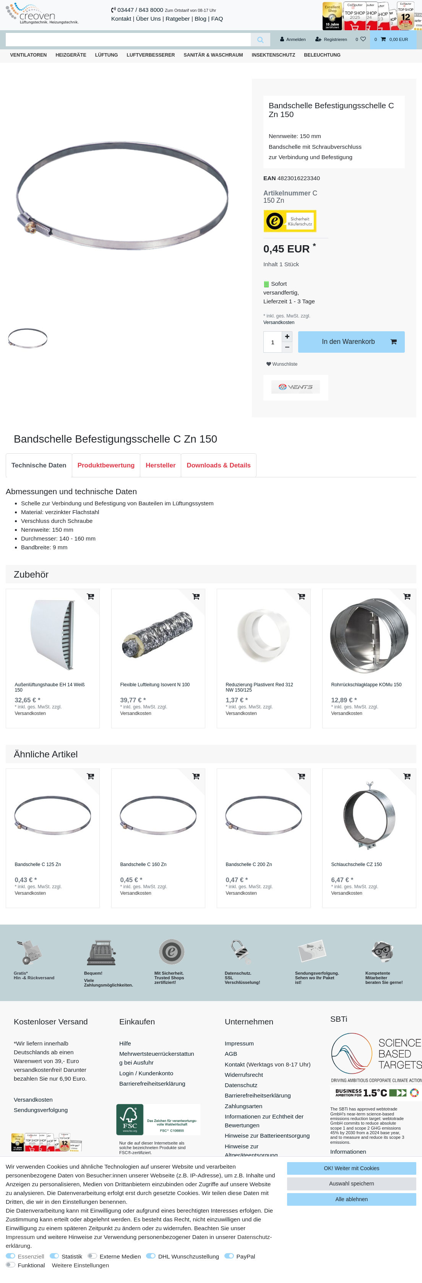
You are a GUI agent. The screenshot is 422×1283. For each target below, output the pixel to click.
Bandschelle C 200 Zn (249, 864)
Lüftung (106, 55)
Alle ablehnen (352, 1199)
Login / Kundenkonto (146, 1073)
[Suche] (260, 39)
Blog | (202, 18)
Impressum (239, 1043)
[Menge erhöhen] (287, 336)
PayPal (246, 1256)
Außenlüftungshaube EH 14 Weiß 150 (49, 687)
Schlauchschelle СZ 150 (356, 864)
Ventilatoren (28, 55)
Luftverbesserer (151, 55)
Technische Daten (39, 465)
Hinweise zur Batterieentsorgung (267, 1135)
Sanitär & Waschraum (213, 55)
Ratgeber (178, 18)
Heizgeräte (70, 55)
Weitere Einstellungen (80, 1265)
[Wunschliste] (360, 39)
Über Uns (148, 18)
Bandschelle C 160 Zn (143, 864)
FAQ (217, 18)
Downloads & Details (219, 465)
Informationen (348, 1151)
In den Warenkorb (359, 341)
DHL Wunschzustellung (188, 1256)
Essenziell (31, 1256)
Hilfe (125, 1043)
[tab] (39, 465)
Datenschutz (241, 1085)
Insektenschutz (273, 55)
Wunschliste (281, 364)
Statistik (72, 1256)
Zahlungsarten (243, 1106)
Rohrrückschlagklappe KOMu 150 (366, 684)
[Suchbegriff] (128, 39)
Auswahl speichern (351, 1183)
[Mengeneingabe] (272, 342)
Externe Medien (120, 1256)
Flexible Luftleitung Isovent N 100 (155, 684)
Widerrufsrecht (244, 1074)
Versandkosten (278, 322)
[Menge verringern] (287, 347)
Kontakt (121, 18)
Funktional (31, 1265)
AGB (231, 1053)
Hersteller (160, 465)
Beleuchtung (322, 55)
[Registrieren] (331, 39)
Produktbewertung (106, 465)
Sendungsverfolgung (41, 1110)
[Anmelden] (293, 39)
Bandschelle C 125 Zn (38, 864)
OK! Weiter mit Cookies (351, 1168)
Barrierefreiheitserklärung (152, 1083)
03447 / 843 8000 (140, 10)
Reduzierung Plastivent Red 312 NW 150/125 (259, 687)
